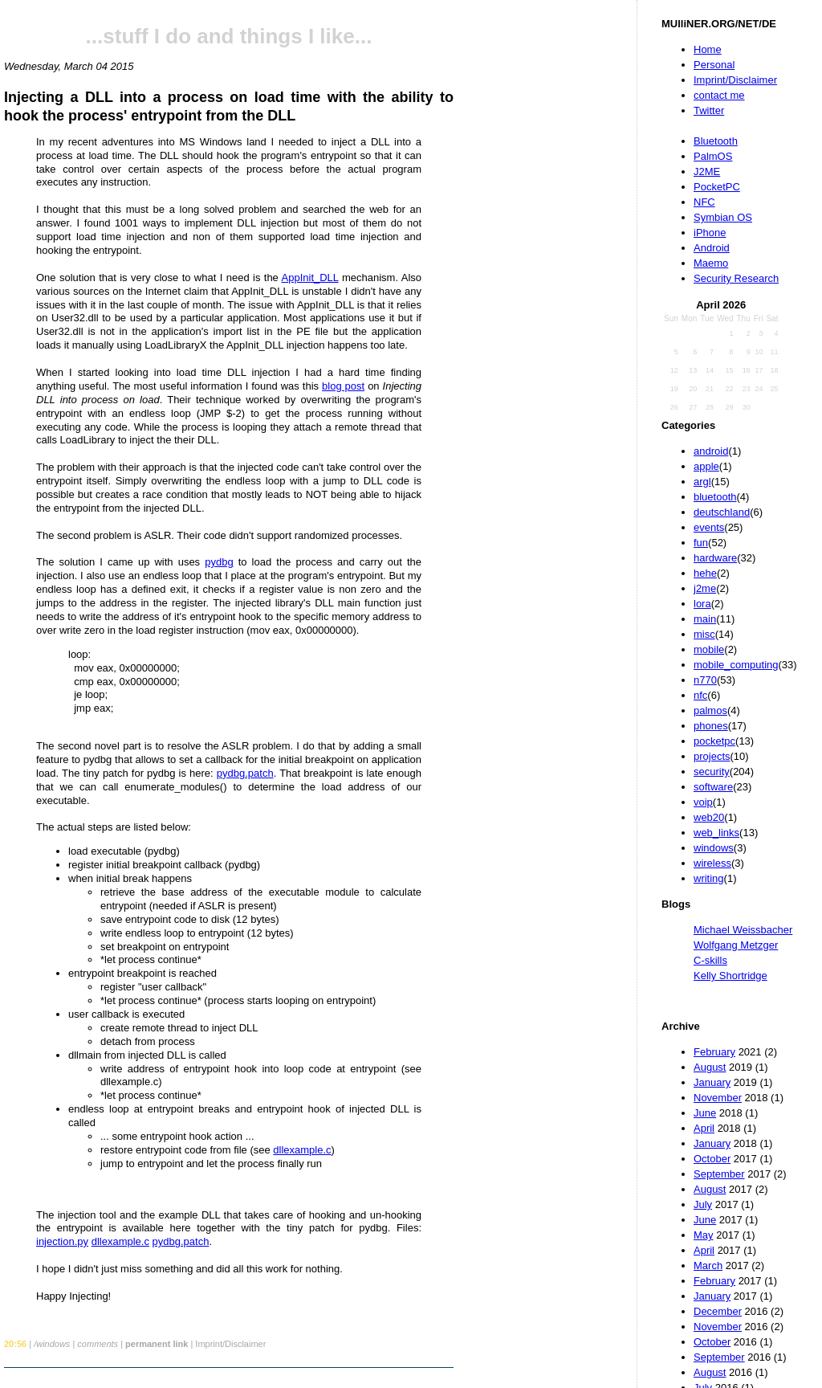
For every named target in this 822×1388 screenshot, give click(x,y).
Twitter (709, 110)
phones (711, 726)
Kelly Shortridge (730, 976)
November (718, 1098)
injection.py (62, 1241)
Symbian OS (723, 217)
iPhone (710, 233)
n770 (705, 680)
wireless (712, 863)
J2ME (707, 171)
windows (714, 848)
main (705, 619)
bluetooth (715, 497)
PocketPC (717, 187)
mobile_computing (736, 665)
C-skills (710, 960)
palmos (710, 710)
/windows (52, 1344)
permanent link (156, 1344)
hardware (715, 558)
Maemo (711, 263)
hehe (705, 573)
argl (702, 482)
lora (702, 604)
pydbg (219, 562)
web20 (709, 817)
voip (703, 802)
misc (704, 634)
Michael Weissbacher (743, 930)
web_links (716, 833)
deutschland (722, 512)
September (719, 1174)
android (711, 451)
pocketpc (714, 741)
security (712, 771)
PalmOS (713, 156)
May (704, 1235)
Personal (714, 65)
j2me (705, 588)
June (705, 1113)
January (712, 1082)
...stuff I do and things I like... (229, 36)
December (718, 1311)
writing (709, 878)
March (708, 1265)
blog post (343, 386)
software (713, 787)
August (710, 1067)
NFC (704, 202)
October (712, 1159)
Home (708, 49)
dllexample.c (302, 1150)
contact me (719, 95)
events (709, 527)
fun (701, 543)
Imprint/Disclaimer (735, 80)
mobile (709, 649)
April (704, 1128)
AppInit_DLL (310, 277)
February (714, 1052)
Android (712, 248)
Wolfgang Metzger (736, 945)
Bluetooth (716, 141)
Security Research (736, 278)
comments (97, 1344)
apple (706, 466)
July (703, 1204)
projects (712, 756)
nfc (700, 695)
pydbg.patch (245, 773)
